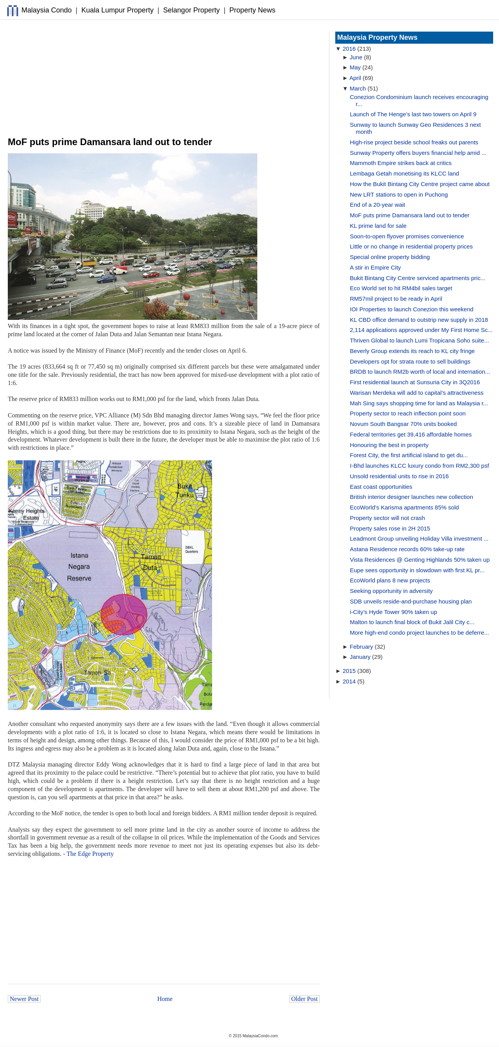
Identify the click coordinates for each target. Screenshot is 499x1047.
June (356, 57)
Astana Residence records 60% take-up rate (407, 549)
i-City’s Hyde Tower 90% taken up (393, 612)
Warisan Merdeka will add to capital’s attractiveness (417, 392)
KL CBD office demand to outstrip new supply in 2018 (419, 319)
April (355, 78)
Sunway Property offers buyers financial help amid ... (418, 152)
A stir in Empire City (375, 267)
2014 (349, 681)
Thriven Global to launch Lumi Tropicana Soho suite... (419, 340)
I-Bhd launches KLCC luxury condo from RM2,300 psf (419, 465)
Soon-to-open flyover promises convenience (407, 236)
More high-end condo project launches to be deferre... (419, 632)
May (355, 67)
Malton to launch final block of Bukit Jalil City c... (412, 622)
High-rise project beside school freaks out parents (414, 142)
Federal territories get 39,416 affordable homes (411, 434)
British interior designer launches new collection (411, 496)
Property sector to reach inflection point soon (408, 413)
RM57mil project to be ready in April (396, 298)
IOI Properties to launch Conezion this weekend (412, 309)
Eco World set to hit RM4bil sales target (401, 288)
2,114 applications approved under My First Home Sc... (421, 330)
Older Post (304, 999)
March (358, 88)
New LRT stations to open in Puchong (399, 194)
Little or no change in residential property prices (411, 246)
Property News (252, 10)
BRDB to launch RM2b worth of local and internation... (420, 371)
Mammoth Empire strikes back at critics (401, 163)
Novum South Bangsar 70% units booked (403, 424)
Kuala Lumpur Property (117, 10)
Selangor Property (191, 10)
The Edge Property (90, 853)
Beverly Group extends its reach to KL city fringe (412, 351)
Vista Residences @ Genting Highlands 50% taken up (420, 559)
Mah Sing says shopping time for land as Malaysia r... (419, 403)
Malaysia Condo (46, 10)
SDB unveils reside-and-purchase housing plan (411, 601)
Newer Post (24, 999)
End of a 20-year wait (377, 204)
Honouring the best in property (389, 445)
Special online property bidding (390, 257)
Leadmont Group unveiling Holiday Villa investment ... (419, 538)
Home (165, 999)
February (361, 646)
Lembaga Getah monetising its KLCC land (404, 173)
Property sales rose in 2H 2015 (390, 528)
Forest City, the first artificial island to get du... (409, 455)
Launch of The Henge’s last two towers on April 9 (413, 114)
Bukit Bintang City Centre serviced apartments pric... (418, 278)
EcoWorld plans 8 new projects (390, 580)
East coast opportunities (381, 486)
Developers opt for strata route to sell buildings (410, 361)
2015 (349, 670)
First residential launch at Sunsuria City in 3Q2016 (415, 382)
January (360, 656)
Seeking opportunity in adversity (391, 590)
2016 (349, 48)
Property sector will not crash (387, 518)
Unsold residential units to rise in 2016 (399, 476)
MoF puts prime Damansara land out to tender (410, 215)
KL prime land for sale (378, 225)
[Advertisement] (164, 78)
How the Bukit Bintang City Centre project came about (420, 184)
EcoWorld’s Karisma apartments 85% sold (404, 507)
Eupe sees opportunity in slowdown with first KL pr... (417, 570)
